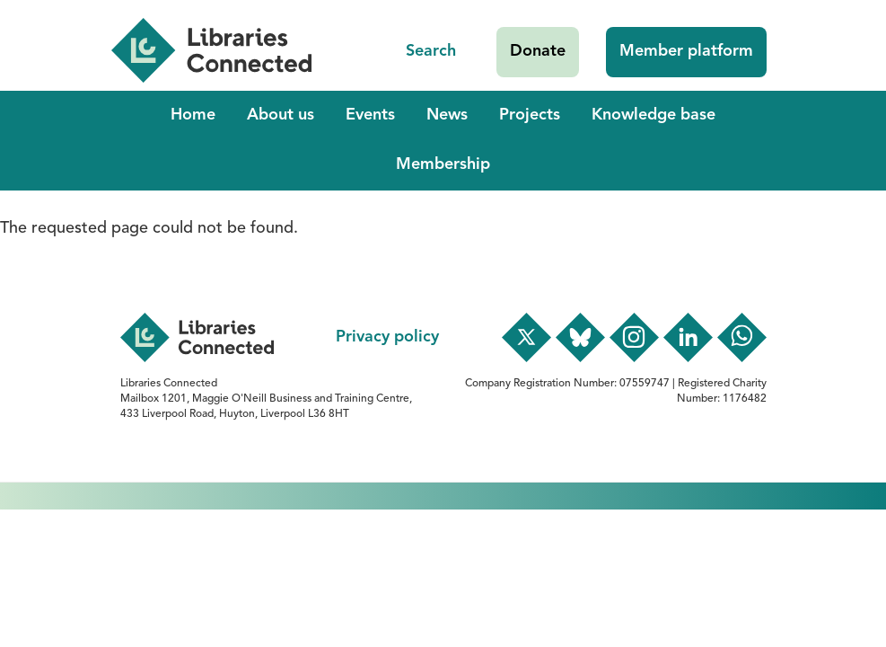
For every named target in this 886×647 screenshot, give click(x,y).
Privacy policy (387, 337)
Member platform (686, 51)
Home (193, 115)
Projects (529, 115)
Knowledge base (653, 115)
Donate (538, 51)
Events (370, 115)
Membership (443, 164)
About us (280, 115)
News (447, 115)
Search (431, 51)
